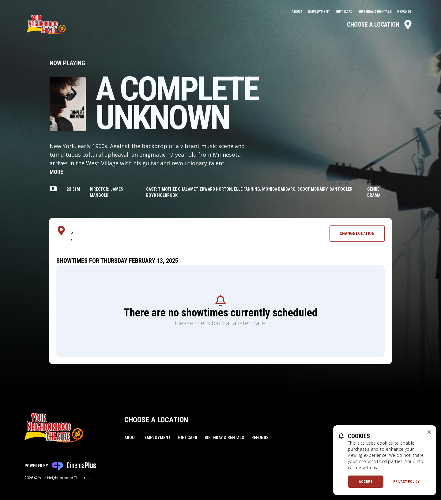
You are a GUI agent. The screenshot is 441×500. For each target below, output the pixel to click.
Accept (366, 481)
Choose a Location (380, 24)
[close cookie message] (429, 432)
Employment (319, 11)
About (297, 11)
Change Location (357, 233)
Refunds (404, 11)
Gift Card (344, 11)
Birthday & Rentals (375, 11)
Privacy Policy (406, 481)
